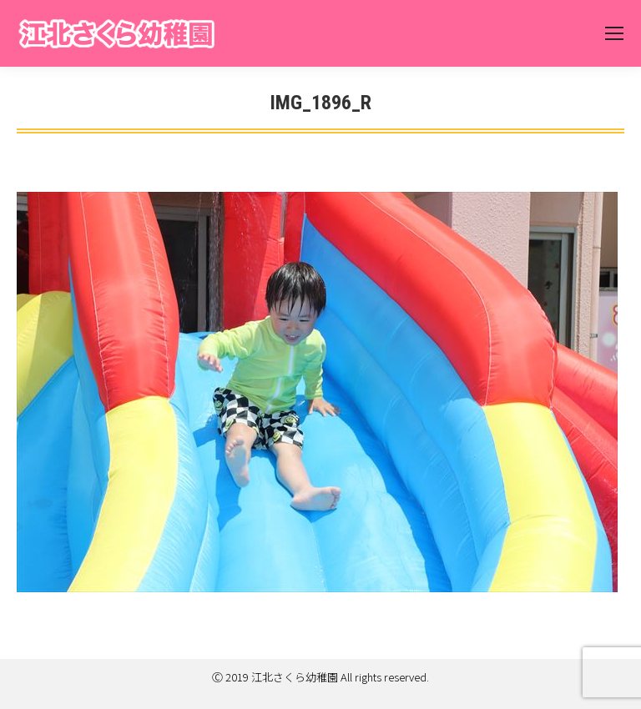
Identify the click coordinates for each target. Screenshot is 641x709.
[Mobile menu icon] (614, 33)
